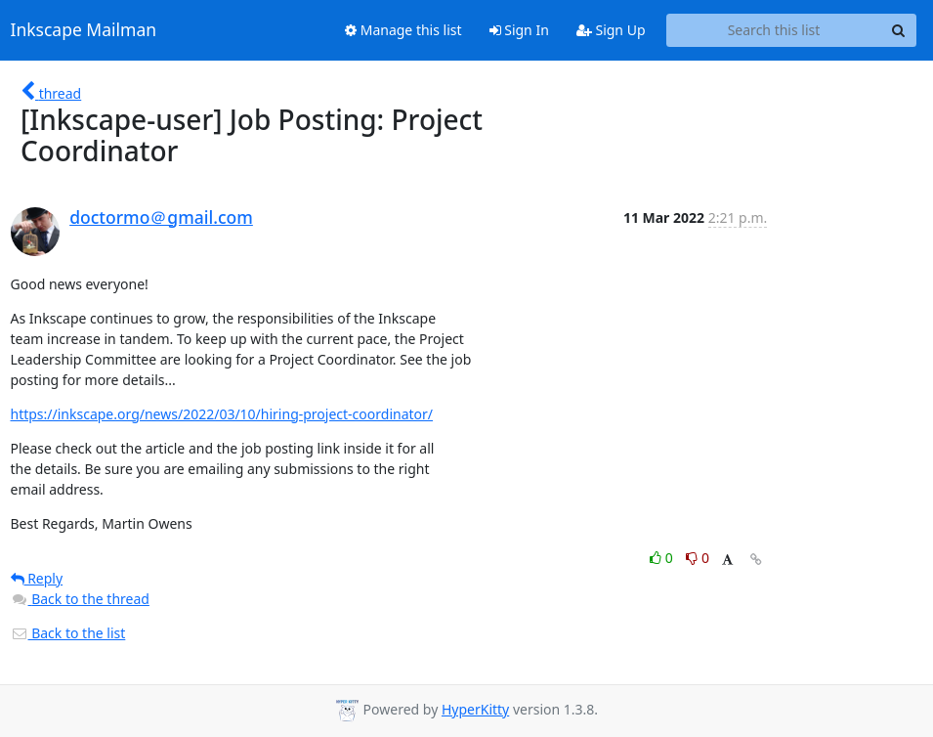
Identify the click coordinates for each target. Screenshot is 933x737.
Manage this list (403, 30)
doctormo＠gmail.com (161, 217)
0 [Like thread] (663, 557)
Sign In (519, 30)
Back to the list (68, 633)
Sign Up (611, 30)
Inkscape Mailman (84, 30)
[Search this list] (774, 30)
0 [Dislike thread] (697, 557)
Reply (37, 578)
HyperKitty (475, 709)
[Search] (898, 30)
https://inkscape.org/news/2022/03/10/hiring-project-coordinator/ (222, 414)
